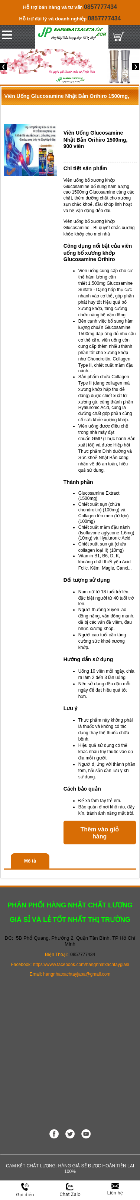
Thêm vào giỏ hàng (100, 833)
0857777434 (100, 7)
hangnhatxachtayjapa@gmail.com (76, 974)
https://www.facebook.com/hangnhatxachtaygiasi (81, 964)
